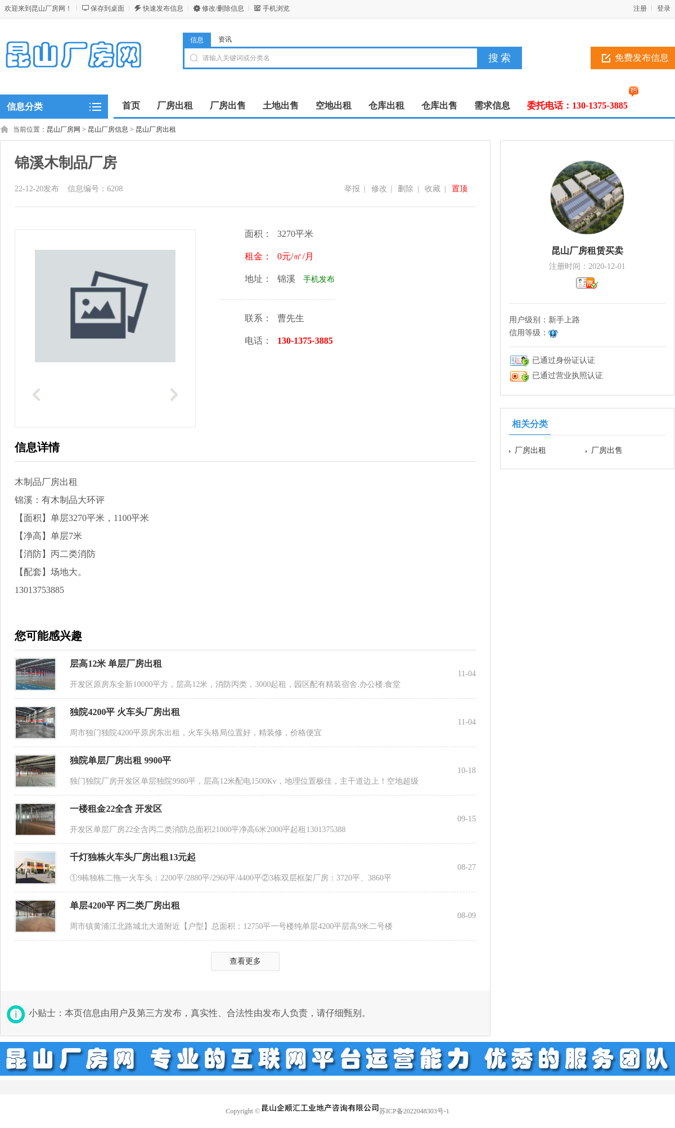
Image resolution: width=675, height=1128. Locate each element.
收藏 (432, 189)
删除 (405, 189)
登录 (663, 8)
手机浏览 (276, 8)
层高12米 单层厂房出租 (116, 663)
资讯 (225, 39)
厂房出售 (607, 450)
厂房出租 (530, 450)
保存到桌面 (107, 8)
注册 (640, 8)
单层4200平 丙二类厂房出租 (125, 905)
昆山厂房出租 (156, 129)
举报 (352, 189)
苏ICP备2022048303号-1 (414, 1111)
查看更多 (245, 961)
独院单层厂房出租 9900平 (120, 760)
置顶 (459, 189)
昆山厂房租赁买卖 (587, 250)
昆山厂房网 (63, 129)
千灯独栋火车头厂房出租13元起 (133, 857)
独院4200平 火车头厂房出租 (125, 712)
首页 (131, 105)
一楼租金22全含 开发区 (116, 809)
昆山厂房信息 (108, 129)
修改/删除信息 (223, 8)
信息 (197, 40)
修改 (379, 189)
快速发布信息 (163, 8)
